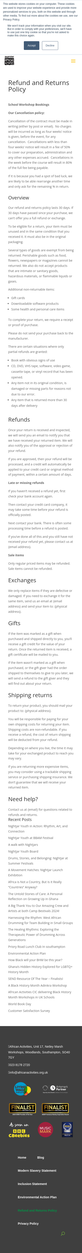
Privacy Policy (28, 1223)
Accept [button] (32, 45)
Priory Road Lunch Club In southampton (36, 947)
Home (22, 1157)
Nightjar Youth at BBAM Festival (30, 838)
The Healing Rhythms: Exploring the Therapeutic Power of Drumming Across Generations (36, 934)
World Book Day (19, 1004)
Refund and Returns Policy (37, 1210)
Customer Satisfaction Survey (29, 1011)
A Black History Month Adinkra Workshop (37, 985)
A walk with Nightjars (23, 845)
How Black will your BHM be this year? (35, 960)
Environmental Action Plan (27, 953)
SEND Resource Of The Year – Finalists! (35, 979)
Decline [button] (50, 45)
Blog (40, 1157)
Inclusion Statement (32, 1184)
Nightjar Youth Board (23, 851)
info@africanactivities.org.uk (28, 1072)
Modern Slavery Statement (37, 1170)
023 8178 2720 (19, 1065)
